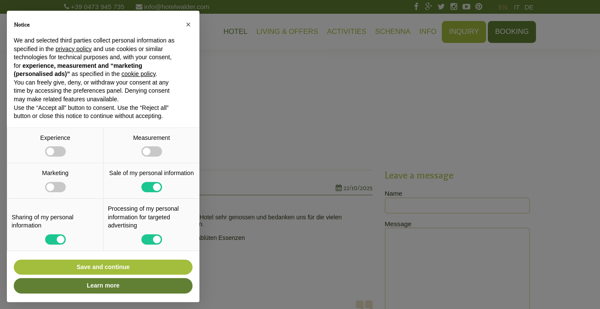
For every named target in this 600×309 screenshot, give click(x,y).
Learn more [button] (103, 285)
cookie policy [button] (139, 73)
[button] (188, 24)
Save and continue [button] (103, 267)
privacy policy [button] (73, 48)
